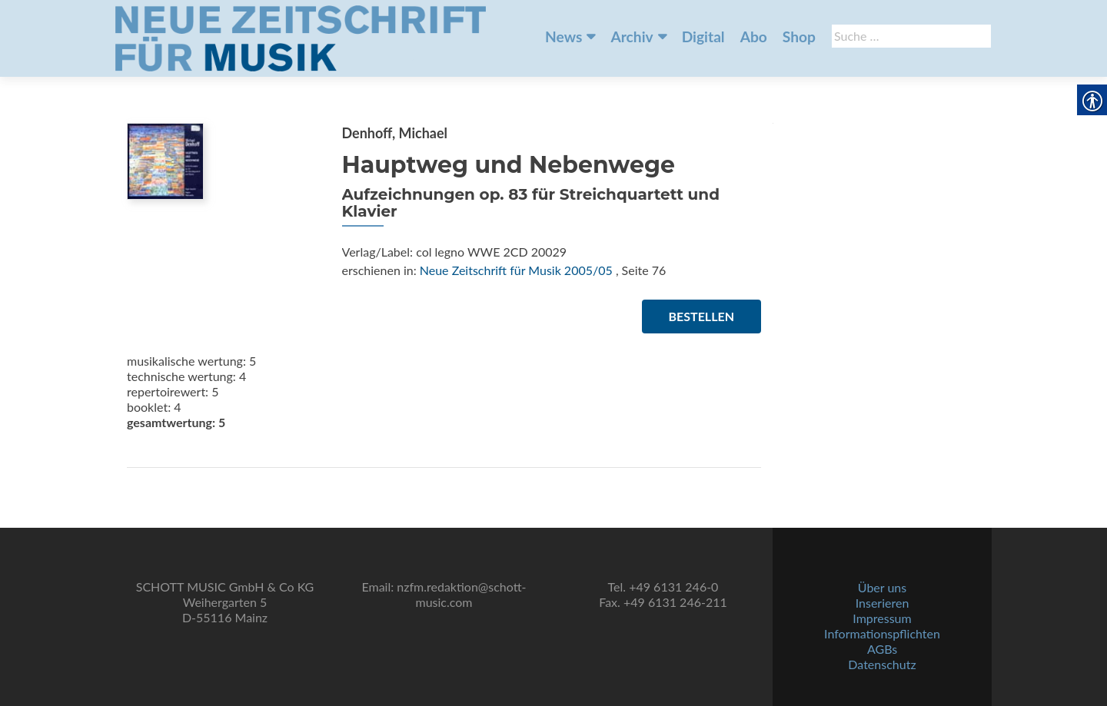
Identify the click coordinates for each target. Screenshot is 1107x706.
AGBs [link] (882, 648)
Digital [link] (703, 36)
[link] (300, 36)
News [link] (563, 36)
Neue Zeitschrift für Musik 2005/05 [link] (516, 270)
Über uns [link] (882, 587)
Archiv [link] (631, 36)
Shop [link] (799, 36)
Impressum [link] (882, 618)
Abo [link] (753, 36)
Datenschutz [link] (882, 664)
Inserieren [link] (882, 602)
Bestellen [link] (701, 316)
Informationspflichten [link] (882, 633)
